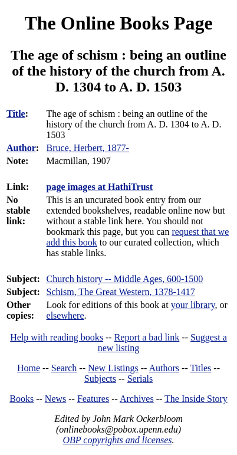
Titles (200, 368)
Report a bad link (147, 337)
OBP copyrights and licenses (117, 440)
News (55, 399)
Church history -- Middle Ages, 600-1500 (125, 279)
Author (21, 148)
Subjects (100, 379)
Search (64, 368)
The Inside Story (196, 399)
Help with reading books (56, 337)
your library (193, 305)
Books (21, 399)
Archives (137, 399)
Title (15, 114)
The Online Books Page (118, 23)
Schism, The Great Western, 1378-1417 (121, 292)
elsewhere (65, 315)
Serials (140, 379)
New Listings (113, 368)
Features (93, 399)
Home (28, 368)
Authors (164, 368)
